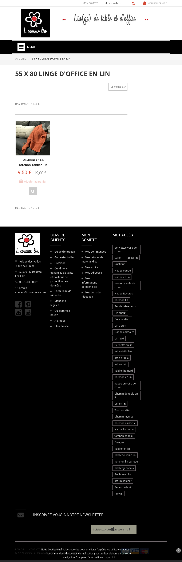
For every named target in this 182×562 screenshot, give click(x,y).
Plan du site (62, 328)
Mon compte (90, 3)
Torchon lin (121, 302)
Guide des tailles (65, 259)
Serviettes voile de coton (125, 251)
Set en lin (120, 405)
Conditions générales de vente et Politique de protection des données (61, 279)
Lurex (117, 259)
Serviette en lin (123, 347)
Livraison (60, 265)
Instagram (18, 314)
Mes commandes (95, 254)
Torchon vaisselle (125, 425)
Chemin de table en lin (126, 397)
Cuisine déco (122, 321)
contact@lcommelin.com (30, 294)
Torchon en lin (122, 379)
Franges (119, 444)
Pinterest (28, 306)
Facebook (18, 306)
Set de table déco (124, 308)
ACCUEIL (20, 58)
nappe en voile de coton (125, 387)
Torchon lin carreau (126, 463)
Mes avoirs (91, 269)
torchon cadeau (123, 438)
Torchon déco (122, 412)
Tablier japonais (124, 470)
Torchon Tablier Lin (31, 163)
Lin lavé (119, 340)
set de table (121, 360)
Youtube (28, 314)
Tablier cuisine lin (124, 457)
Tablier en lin (122, 450)
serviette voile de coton (124, 287)
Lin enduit (120, 315)
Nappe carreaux (124, 334)
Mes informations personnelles (89, 284)
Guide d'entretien (65, 254)
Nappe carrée (122, 272)
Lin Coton (120, 327)
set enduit (120, 366)
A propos (60, 322)
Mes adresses (93, 275)
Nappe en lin (122, 279)
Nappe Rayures (123, 295)
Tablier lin (132, 259)
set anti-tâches (123, 353)
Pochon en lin (122, 476)
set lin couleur (122, 483)
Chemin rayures (123, 418)
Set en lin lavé (122, 489)
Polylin (118, 495)
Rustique (119, 266)
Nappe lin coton (124, 431)
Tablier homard (123, 372)
